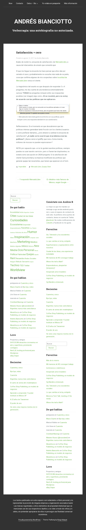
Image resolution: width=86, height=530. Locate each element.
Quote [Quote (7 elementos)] (36, 254)
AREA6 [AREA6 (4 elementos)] (22, 212)
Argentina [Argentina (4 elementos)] (26, 212)
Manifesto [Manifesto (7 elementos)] (13, 242)
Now (10, 3)
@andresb (50, 220)
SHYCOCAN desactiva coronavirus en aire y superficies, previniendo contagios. (24, 345)
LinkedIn (49, 223)
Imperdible (22, 167)
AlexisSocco (14, 312)
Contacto (19, 3)
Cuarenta (27, 291)
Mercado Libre (36, 167)
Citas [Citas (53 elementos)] (13, 215)
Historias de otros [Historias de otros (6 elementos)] (21, 232)
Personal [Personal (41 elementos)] (29, 250)
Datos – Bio (31, 3)
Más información (70, 3)
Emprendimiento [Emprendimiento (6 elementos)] (15, 228)
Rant (49, 167)
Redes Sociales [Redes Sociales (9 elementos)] (30, 258)
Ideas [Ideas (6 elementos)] (12, 237)
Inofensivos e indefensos (55, 368)
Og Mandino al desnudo (54, 282)
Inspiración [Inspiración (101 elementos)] (22, 237)
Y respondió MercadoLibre (28, 179)
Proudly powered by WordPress (29, 520)
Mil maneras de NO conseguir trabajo (59, 258)
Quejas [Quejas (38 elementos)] (30, 254)
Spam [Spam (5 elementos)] (32, 261)
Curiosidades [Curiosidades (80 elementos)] (19, 220)
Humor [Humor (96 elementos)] (32, 232)
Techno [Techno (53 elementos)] (14, 265)
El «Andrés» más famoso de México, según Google (58, 180)
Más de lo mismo (52, 360)
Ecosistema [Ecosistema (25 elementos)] (16, 224)
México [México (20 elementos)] (25, 246)
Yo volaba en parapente (51, 3)
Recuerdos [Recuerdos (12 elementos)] (20, 258)
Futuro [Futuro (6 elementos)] (34, 228)
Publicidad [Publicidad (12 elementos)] (21, 254)
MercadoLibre (61, 62)
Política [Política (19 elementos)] (13, 254)
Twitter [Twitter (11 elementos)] (27, 265)
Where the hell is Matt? (54, 262)
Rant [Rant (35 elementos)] (12, 258)
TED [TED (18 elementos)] (22, 265)
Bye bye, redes (28, 287)
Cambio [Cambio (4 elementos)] (32, 212)
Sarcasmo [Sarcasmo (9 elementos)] (26, 262)
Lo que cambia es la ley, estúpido (58, 241)
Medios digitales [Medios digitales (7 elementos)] (15, 246)
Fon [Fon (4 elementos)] (31, 228)
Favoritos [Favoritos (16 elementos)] (25, 228)
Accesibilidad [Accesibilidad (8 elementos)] (14, 212)
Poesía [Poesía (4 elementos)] (36, 250)
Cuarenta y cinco (27, 283)
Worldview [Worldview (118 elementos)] (17, 270)
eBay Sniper (14, 356)
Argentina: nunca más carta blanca (23, 309)
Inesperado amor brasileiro (56, 272)
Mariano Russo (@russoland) (21, 306)
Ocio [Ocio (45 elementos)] (20, 250)
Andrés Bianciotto (43, 21)
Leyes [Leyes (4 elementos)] (37, 237)
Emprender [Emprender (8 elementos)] (27, 225)
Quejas (44, 167)
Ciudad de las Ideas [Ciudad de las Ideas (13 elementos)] (25, 216)
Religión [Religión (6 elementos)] (12, 261)
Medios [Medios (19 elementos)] (33, 242)
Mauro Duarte (15, 287)
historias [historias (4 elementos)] (12, 232)
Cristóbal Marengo (17, 302)
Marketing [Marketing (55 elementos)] (23, 241)
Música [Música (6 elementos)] (31, 246)
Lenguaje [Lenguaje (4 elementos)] (32, 237)
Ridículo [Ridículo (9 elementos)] (19, 262)
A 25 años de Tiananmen (19, 399)
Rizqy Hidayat (62, 520)
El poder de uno (16, 403)
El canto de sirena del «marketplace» (23, 383)
